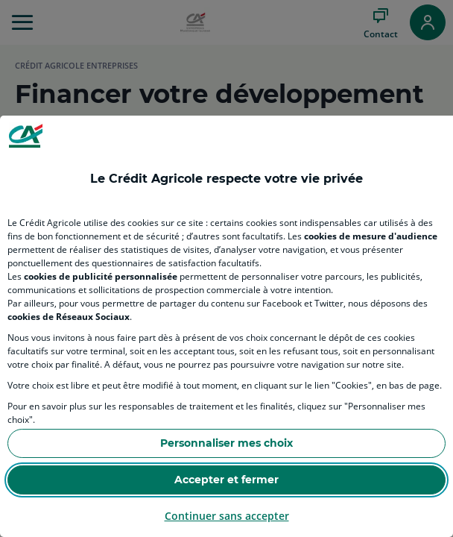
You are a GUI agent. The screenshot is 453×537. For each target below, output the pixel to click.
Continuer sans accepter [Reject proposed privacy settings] (227, 516)
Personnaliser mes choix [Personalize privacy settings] (226, 443)
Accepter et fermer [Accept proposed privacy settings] (226, 479)
